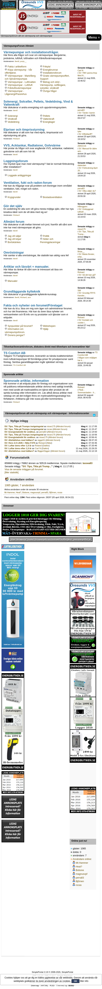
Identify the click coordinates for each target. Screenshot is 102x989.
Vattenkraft (48, 119)
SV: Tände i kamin (87, 113)
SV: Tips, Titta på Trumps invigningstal (24, 426)
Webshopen (49, 326)
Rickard (16, 139)
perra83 (81, 110)
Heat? (18, 492)
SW (79, 290)
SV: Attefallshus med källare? (20, 440)
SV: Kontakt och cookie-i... (85, 321)
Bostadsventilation (52, 197)
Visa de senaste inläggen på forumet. (24, 469)
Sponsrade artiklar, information (26, 380)
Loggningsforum (16, 161)
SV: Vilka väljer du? (87, 191)
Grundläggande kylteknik (22, 291)
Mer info (84, 981)
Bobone (25, 492)
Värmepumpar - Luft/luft (20, 85)
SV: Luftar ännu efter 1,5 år (18, 445)
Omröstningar (14, 252)
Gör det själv (13, 206)
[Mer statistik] (11, 472)
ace (29, 297)
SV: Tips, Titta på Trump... (37, 466)
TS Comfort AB (15, 353)
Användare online (82, 859)
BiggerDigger (43, 451)
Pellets (46, 116)
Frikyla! (47, 66)
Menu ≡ (94, 37)
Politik (46, 236)
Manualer (12, 281)
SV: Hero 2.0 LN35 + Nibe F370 (20, 443)
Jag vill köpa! (14, 239)
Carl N (80, 70)
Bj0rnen (52, 492)
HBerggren (82, 206)
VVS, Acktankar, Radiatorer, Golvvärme (32, 145)
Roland (38, 445)
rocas (49, 429)
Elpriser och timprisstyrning (24, 129)
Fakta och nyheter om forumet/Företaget (33, 305)
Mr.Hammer (9, 492)
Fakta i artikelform (17, 66)
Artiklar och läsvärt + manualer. (26, 266)
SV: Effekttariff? (85, 134)
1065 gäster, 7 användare (19, 485)
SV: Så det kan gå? (87, 275)
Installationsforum (52, 73)
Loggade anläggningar (19, 175)
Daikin (46, 445)
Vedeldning (13, 122)
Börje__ (81, 251)
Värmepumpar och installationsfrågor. (31, 52)
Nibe (49, 443)
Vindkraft (12, 119)
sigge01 (41, 440)
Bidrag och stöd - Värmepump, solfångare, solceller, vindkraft (53, 85)
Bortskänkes (14, 242)
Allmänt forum (14, 221)
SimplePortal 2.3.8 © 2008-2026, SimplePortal (52, 972)
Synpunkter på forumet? (20, 326)
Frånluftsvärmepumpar (19, 88)
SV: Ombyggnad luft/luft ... (85, 210)
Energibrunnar (50, 70)
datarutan (82, 165)
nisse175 (82, 229)
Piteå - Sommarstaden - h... (87, 391)
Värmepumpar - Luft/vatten (22, 82)
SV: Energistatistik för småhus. (20, 432)
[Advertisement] (83, 775)
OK (75, 981)
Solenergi (13, 116)
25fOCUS (82, 146)
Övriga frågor (50, 91)
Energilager (49, 122)
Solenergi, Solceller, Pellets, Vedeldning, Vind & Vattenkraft (38, 103)
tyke (79, 131)
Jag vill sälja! (14, 236)
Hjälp (45, 329)
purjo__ (23, 61)
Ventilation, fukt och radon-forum (28, 182)
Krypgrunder (14, 197)
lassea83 (88, 463)
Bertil (17, 61)
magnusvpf (35, 492)
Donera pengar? (16, 335)
